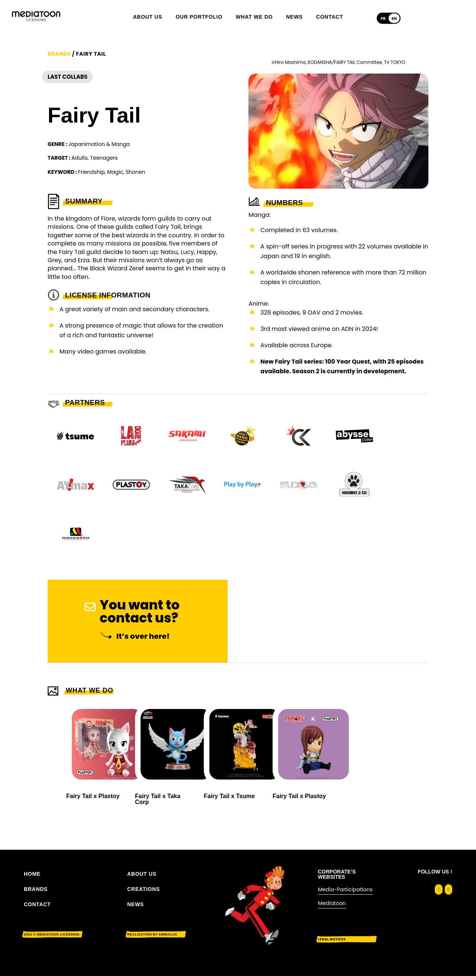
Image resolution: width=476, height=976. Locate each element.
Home (32, 874)
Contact (329, 11)
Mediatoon (332, 903)
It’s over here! (143, 668)
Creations (143, 889)
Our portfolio (199, 11)
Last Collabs (67, 109)
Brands (59, 86)
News (294, 11)
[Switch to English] (394, 12)
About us (148, 11)
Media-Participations (345, 889)
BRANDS (36, 889)
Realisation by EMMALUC (152, 934)
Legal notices (331, 939)
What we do (254, 11)
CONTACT (37, 904)
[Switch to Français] (383, 12)
